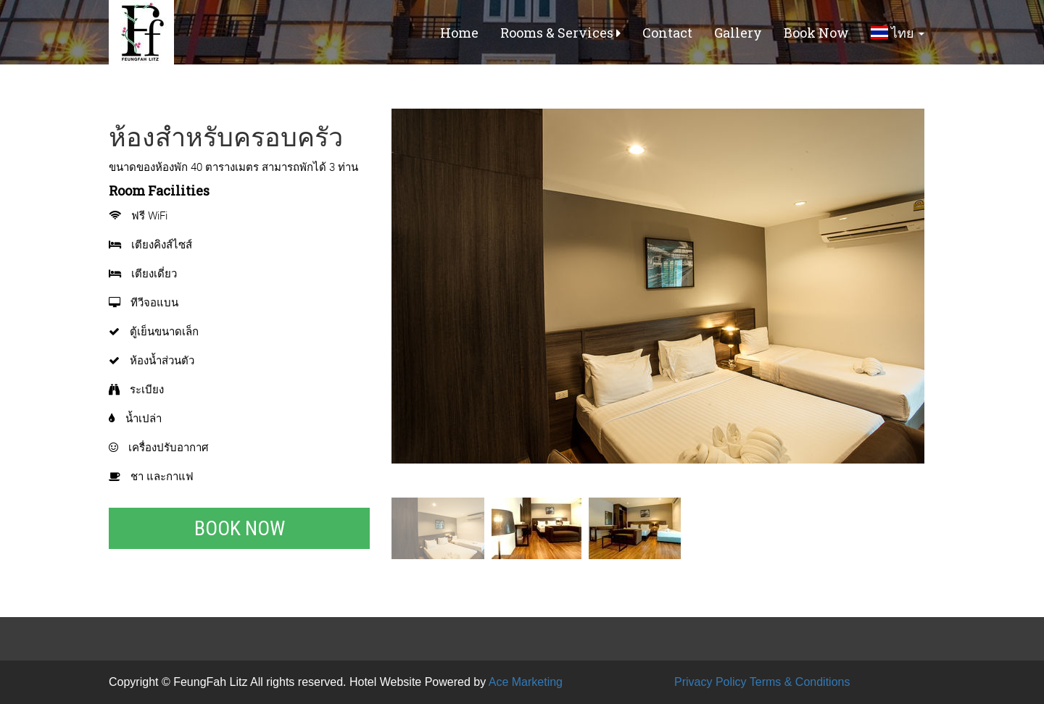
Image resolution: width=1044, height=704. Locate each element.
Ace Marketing (526, 682)
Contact (667, 32)
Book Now (816, 32)
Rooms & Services (560, 32)
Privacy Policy (710, 682)
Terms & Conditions (800, 682)
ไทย (897, 32)
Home (459, 32)
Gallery (738, 32)
